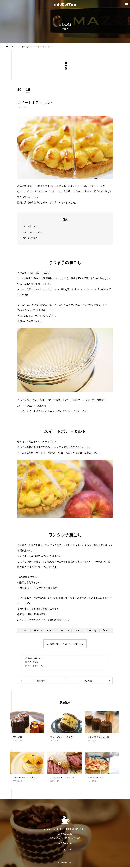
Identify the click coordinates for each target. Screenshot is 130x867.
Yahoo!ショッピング (27, 310)
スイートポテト (34, 666)
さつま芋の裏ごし (31, 226)
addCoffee (38, 658)
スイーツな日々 (23, 107)
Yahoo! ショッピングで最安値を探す (38, 588)
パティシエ (39, 191)
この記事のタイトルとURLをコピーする (65, 644)
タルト (43, 666)
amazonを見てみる (29, 577)
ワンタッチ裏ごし (31, 238)
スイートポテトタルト (33, 232)
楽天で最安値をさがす (30, 582)
